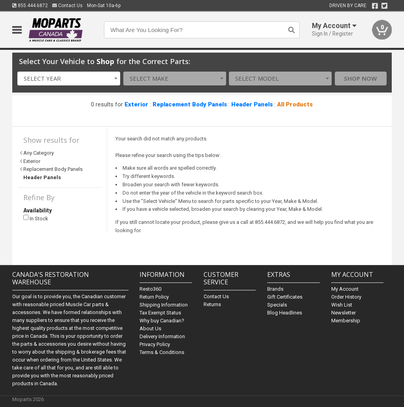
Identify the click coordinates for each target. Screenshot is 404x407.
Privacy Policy (155, 344)
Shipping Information (164, 305)
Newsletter (343, 313)
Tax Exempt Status (160, 313)
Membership (345, 321)
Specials (277, 305)
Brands (275, 289)
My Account (345, 289)
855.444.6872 (30, 5)
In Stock (35, 218)
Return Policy (154, 297)
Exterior (136, 104)
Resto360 (150, 289)
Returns (212, 304)
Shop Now (360, 78)
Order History (346, 297)
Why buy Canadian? (162, 321)
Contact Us (67, 5)
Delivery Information (162, 336)
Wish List (341, 305)
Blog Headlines (284, 313)
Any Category (38, 153)
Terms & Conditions (162, 352)
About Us (150, 328)
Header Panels (252, 104)
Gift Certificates (284, 297)
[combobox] (68, 78)
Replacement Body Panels (190, 104)
